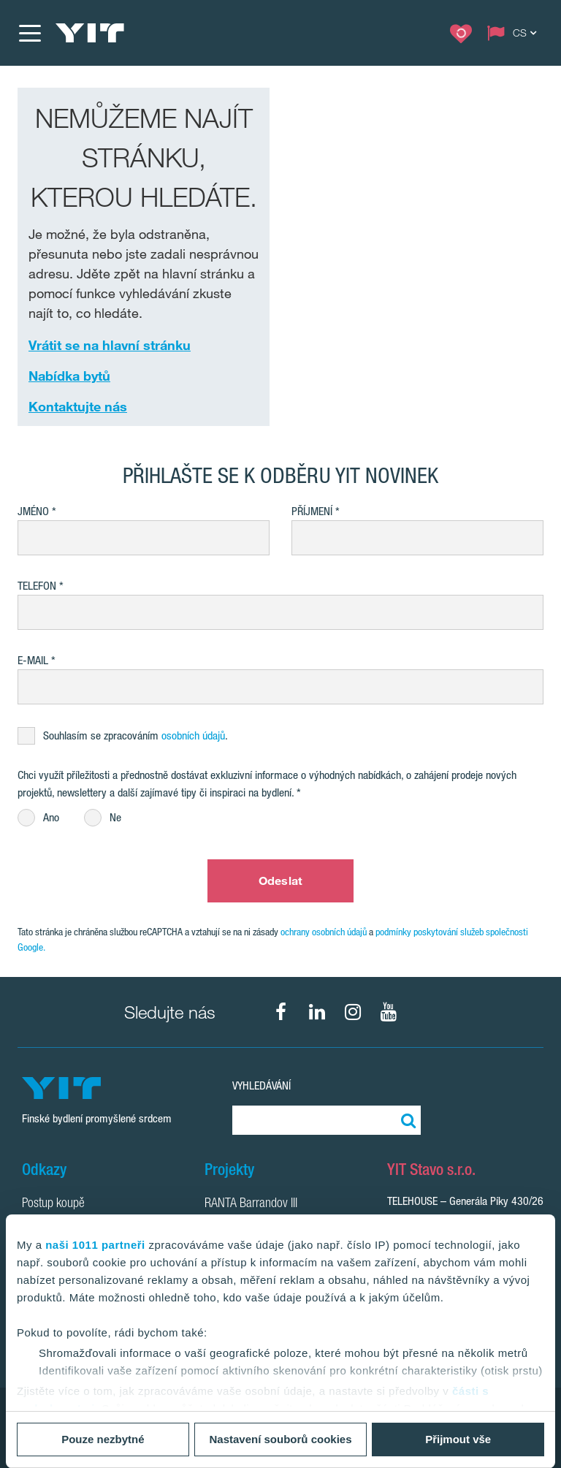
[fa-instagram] (353, 1012)
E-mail (33, 660)
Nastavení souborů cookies (280, 1439)
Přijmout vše (458, 1439)
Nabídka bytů (69, 375)
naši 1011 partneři (95, 1245)
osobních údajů (193, 735)
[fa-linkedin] (317, 1012)
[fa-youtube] (388, 1012)
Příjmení (311, 511)
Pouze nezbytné (102, 1439)
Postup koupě (53, 1204)
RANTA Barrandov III (251, 1204)
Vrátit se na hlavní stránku (109, 344)
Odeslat (280, 880)
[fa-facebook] (281, 1012)
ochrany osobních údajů (323, 931)
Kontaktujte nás (77, 406)
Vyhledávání (261, 1085)
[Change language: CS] (514, 32)
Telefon (37, 586)
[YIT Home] (90, 32)
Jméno (33, 511)
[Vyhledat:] (406, 1120)
